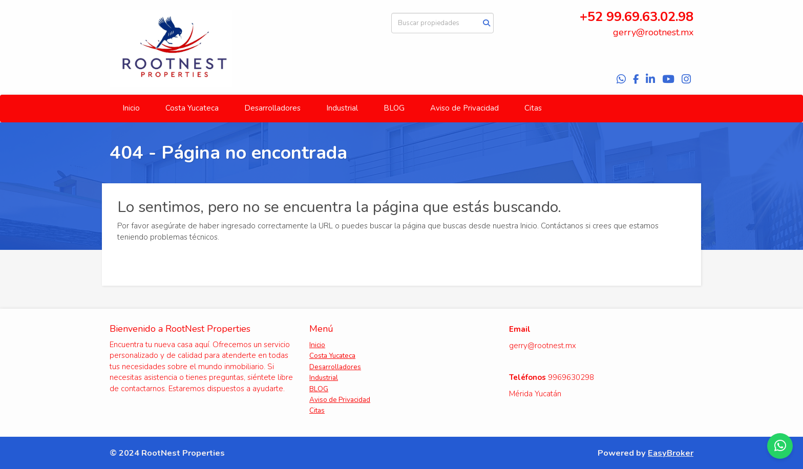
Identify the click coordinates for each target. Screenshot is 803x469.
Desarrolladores (272, 108)
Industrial (342, 108)
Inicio (131, 108)
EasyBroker (670, 453)
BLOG (394, 108)
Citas (533, 108)
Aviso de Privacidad (464, 108)
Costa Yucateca (192, 108)
